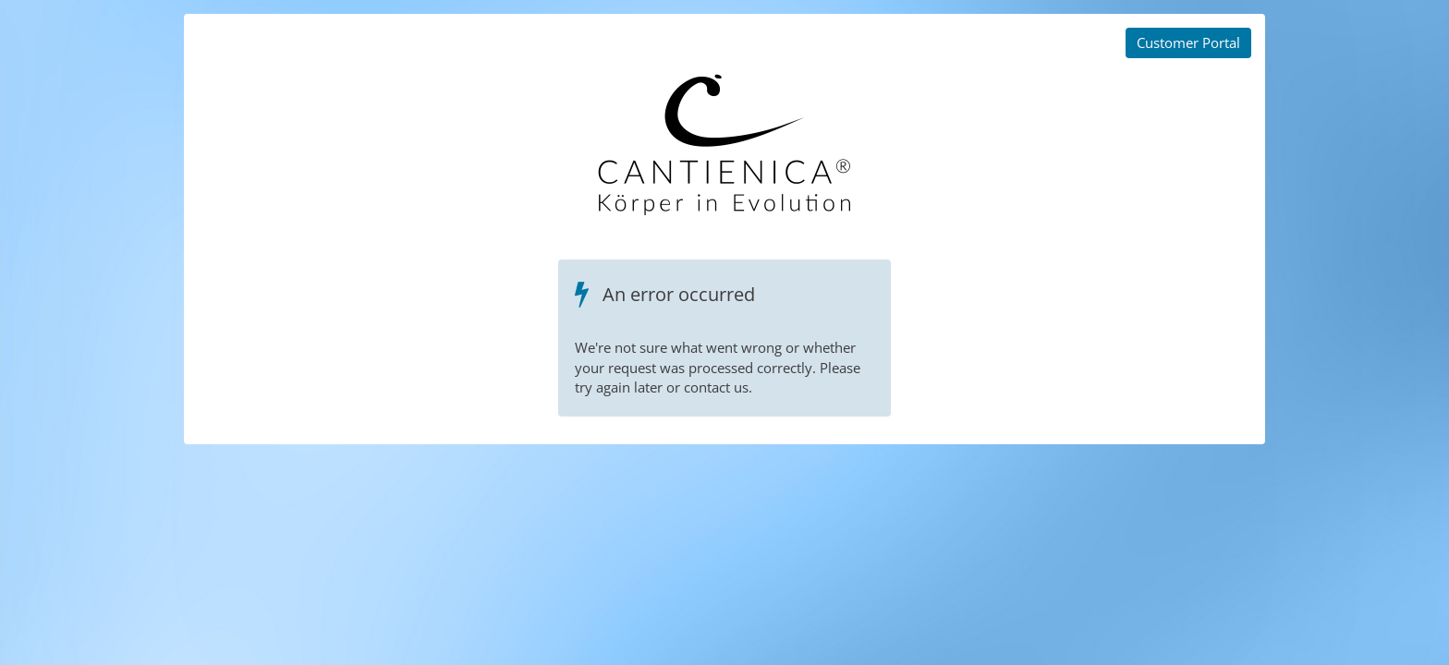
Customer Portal (1188, 42)
